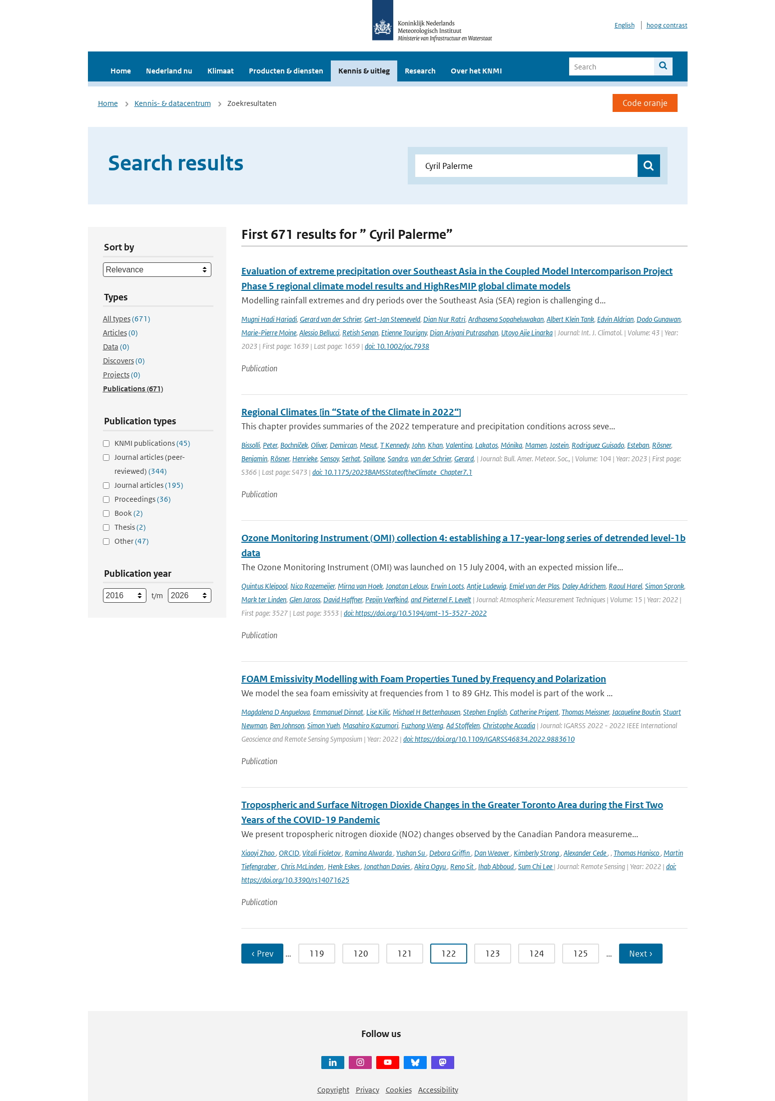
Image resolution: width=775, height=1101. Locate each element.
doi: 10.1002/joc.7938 (397, 346)
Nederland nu (169, 70)
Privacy (367, 1090)
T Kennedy (394, 445)
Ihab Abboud (496, 866)
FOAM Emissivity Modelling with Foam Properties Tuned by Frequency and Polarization (423, 679)
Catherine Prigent (534, 712)
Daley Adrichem (584, 586)
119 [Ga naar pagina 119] (316, 953)
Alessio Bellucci (319, 332)
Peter (270, 445)
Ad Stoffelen (463, 725)
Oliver (319, 445)
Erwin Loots (447, 586)
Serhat (351, 458)
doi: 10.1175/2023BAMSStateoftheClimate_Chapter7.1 (392, 472)
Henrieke (304, 458)
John (418, 445)
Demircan (343, 445)
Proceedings (142, 499)
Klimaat (220, 70)
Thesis (130, 527)
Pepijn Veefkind (386, 599)
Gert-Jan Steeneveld (392, 319)
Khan (435, 445)
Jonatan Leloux (407, 586)
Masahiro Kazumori (370, 725)
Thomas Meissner (585, 712)
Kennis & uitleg (364, 70)
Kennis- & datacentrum (172, 103)
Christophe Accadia (509, 725)
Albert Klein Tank (570, 319)
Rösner (661, 445)
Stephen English (485, 712)
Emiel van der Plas (534, 586)
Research (420, 70)
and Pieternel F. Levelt (441, 599)
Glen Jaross (304, 599)
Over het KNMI (476, 70)
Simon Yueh (323, 725)
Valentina (459, 445)
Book (128, 513)
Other (131, 541)
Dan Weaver (492, 853)
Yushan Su (411, 853)
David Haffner (342, 599)
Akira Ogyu (430, 866)
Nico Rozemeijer (312, 586)
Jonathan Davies (387, 866)
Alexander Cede (586, 853)
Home (120, 70)
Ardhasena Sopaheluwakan (506, 319)
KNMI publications (152, 443)
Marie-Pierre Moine (268, 332)
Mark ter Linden (263, 599)
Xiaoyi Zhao (258, 853)
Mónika (511, 445)
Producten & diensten (286, 70)
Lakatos (486, 445)
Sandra (398, 458)
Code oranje (645, 102)
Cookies (399, 1090)
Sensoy (329, 458)
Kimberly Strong (537, 853)
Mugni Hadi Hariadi (269, 319)
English (625, 25)
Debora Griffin (450, 853)
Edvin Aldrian (615, 319)
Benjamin (254, 458)
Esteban (638, 445)
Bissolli (250, 445)
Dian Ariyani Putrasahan (464, 332)
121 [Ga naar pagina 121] (404, 953)
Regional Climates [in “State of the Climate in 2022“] (351, 412)
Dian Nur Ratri (444, 319)
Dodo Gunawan (659, 319)
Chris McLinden (303, 866)
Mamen (536, 445)
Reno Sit (462, 866)
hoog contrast (667, 25)
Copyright (333, 1090)
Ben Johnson (287, 725)
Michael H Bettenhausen (426, 712)
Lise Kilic (378, 712)
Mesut (368, 445)
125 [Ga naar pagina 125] (580, 953)
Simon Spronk (664, 586)
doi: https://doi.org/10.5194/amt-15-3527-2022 (415, 613)
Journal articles (148, 485)
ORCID (289, 853)
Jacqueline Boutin (636, 712)
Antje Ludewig (486, 586)
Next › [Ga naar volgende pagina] (641, 953)
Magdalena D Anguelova (275, 712)
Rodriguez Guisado (598, 445)
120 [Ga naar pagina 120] (360, 953)
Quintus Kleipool (264, 586)
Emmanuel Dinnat (338, 712)
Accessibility (438, 1090)
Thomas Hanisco (637, 853)
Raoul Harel (625, 586)
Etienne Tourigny (404, 332)
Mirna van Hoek (360, 586)
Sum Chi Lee (536, 866)
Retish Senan (360, 332)
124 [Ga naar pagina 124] (536, 953)
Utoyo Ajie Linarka (527, 332)
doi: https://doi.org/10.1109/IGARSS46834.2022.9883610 (489, 739)
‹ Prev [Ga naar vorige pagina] (262, 953)
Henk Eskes (344, 866)
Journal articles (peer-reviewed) (149, 464)
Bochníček (294, 445)
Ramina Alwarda (369, 853)
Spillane (374, 458)
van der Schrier (431, 458)
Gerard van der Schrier (330, 319)
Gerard (464, 458)
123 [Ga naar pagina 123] (492, 953)
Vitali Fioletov (322, 853)
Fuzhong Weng (422, 725)
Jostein (559, 445)
